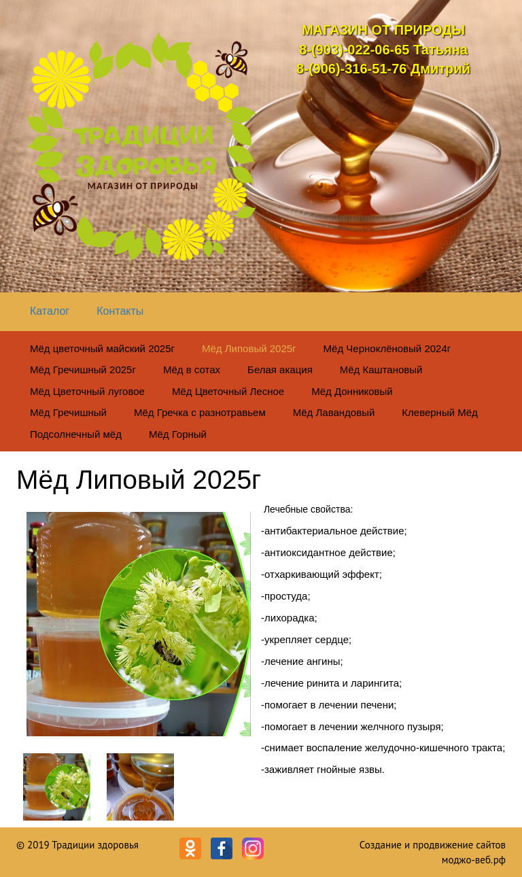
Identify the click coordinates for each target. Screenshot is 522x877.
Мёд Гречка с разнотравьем (200, 412)
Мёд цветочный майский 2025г (102, 348)
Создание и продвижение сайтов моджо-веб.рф (433, 851)
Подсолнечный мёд (76, 434)
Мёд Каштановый (381, 369)
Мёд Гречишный (68, 412)
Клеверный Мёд (440, 412)
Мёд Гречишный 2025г (83, 369)
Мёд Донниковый (352, 391)
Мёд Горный (178, 434)
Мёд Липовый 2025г (249, 348)
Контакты (120, 311)
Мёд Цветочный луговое (87, 391)
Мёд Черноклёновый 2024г (387, 348)
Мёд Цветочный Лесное (228, 391)
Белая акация (280, 369)
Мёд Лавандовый (334, 412)
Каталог (49, 311)
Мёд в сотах (191, 369)
